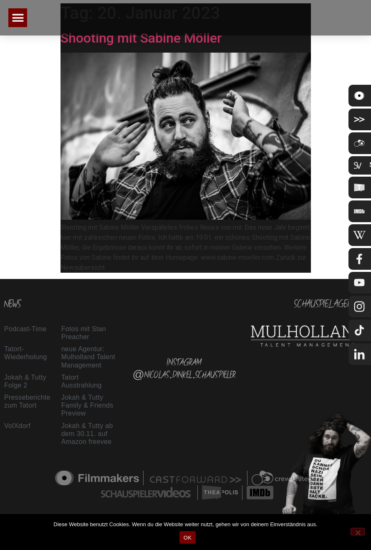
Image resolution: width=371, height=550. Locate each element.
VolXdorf (17, 425)
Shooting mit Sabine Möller (141, 38)
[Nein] (358, 531)
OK (188, 538)
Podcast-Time (25, 328)
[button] (17, 17)
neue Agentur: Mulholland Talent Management (88, 356)
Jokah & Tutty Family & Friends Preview (87, 405)
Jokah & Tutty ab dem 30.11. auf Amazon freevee (87, 433)
